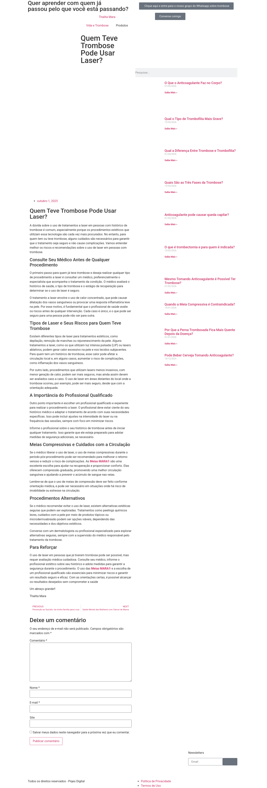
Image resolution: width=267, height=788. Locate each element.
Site (32, 717)
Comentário (38, 640)
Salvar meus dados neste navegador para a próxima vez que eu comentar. (81, 732)
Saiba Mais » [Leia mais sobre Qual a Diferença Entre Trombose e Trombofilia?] (171, 160)
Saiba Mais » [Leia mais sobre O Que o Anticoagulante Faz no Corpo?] (171, 92)
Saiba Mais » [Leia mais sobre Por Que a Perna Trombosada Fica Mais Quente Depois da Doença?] (171, 343)
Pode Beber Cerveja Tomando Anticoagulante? (199, 355)
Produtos (122, 25)
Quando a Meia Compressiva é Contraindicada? (200, 304)
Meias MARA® (100, 461)
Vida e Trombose (97, 25)
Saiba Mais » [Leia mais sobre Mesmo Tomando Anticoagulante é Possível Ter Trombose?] (171, 292)
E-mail (35, 702)
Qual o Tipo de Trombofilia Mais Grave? (194, 119)
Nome (35, 687)
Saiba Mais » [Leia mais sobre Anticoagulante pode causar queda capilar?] (171, 224)
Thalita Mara (107, 17)
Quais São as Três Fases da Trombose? (194, 182)
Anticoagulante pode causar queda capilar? (197, 215)
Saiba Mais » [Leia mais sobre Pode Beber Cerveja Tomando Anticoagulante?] (171, 365)
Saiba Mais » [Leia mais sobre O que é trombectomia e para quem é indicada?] (171, 257)
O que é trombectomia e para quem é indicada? (200, 247)
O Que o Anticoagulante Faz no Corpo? (193, 83)
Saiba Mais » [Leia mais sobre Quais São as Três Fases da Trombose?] (171, 192)
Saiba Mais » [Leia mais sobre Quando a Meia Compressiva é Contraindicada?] (171, 314)
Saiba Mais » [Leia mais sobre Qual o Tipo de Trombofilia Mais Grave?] (171, 128)
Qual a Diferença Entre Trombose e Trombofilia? (200, 151)
